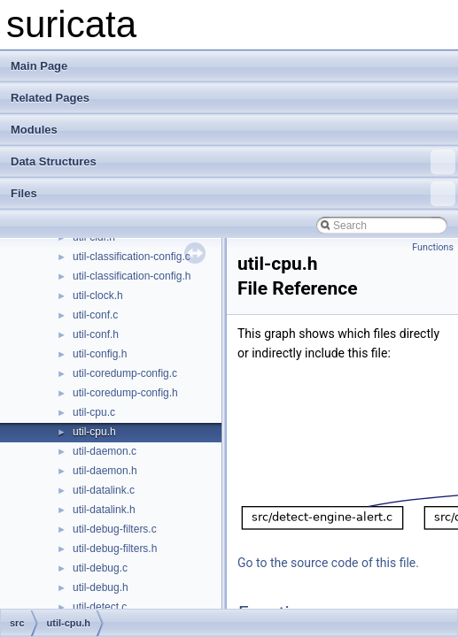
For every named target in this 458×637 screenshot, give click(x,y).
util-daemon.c (104, 451)
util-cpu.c (94, 412)
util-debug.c (100, 568)
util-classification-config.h (131, 276)
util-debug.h (100, 587)
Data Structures (233, 162)
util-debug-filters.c (115, 529)
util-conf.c (95, 315)
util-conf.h (96, 334)
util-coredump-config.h (125, 393)
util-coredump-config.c (125, 373)
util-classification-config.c (131, 256)
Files (233, 193)
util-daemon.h (105, 470)
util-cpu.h (94, 432)
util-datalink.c (104, 490)
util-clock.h (98, 295)
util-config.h (100, 354)
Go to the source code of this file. (328, 563)
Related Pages (50, 97)
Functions (433, 247)
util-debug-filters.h (115, 548)
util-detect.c (100, 607)
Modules (34, 129)
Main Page (39, 66)
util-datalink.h (104, 509)
